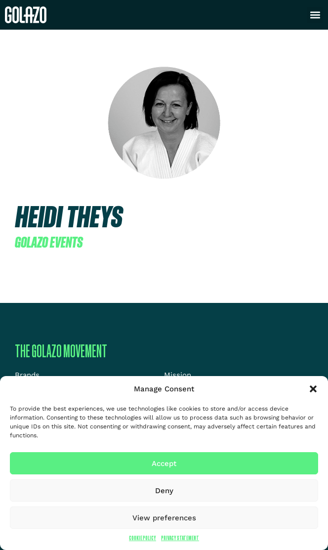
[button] (313, 389)
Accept (164, 463)
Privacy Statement (180, 538)
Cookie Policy (142, 538)
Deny (164, 490)
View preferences (164, 517)
